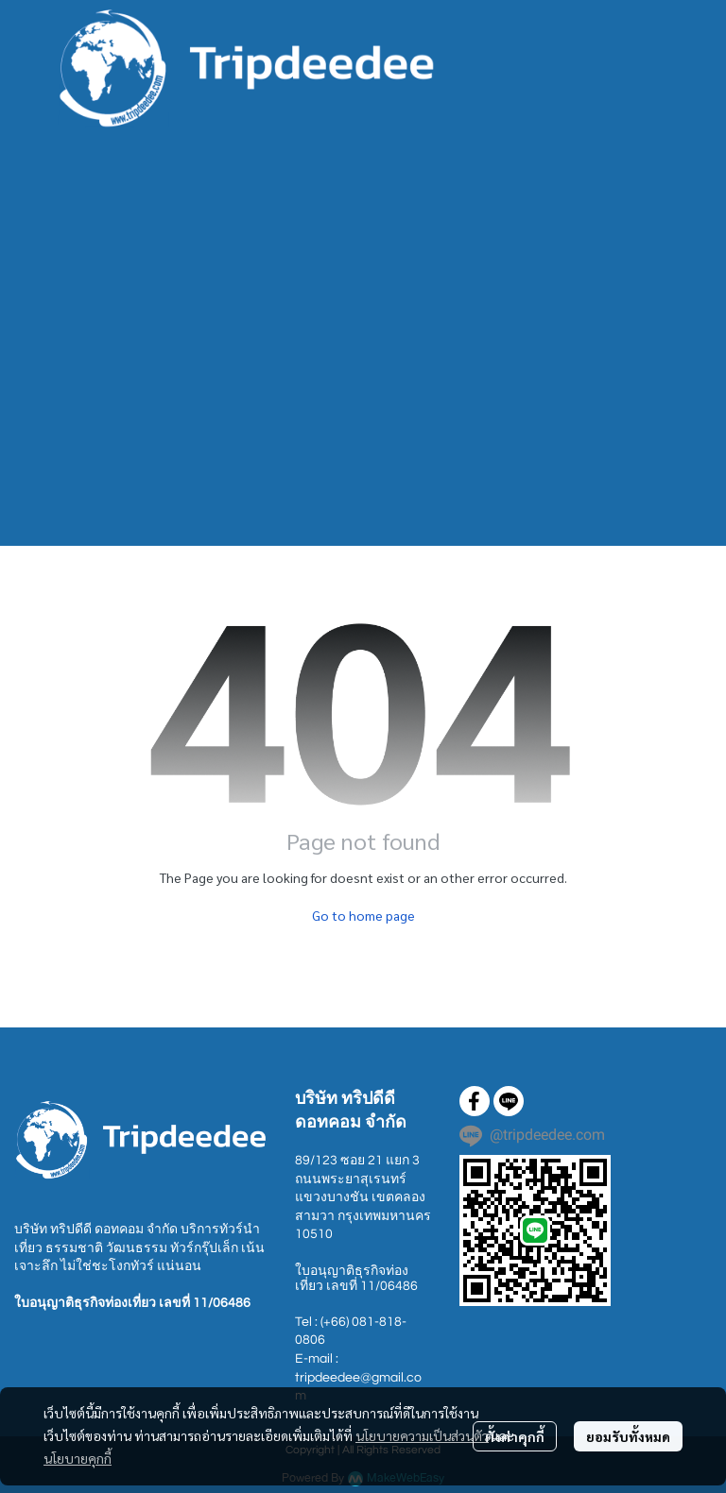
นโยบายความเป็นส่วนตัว (422, 1435)
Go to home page (363, 915)
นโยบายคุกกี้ (77, 1458)
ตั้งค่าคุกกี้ (514, 1436)
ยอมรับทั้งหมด (628, 1436)
